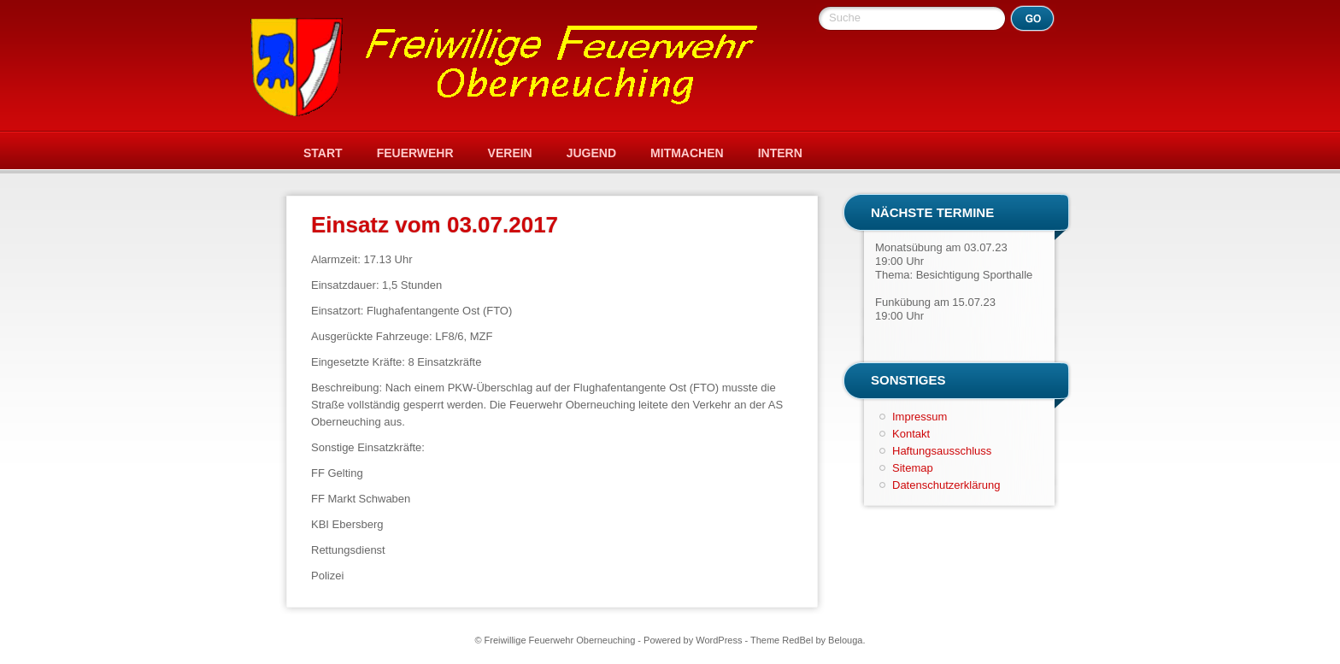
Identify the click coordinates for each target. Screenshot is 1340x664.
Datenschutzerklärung (946, 485)
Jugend (591, 153)
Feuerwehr (415, 153)
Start (323, 153)
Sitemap (912, 467)
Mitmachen (687, 153)
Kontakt (911, 433)
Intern (780, 153)
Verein (510, 153)
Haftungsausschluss (941, 450)
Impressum (919, 416)
